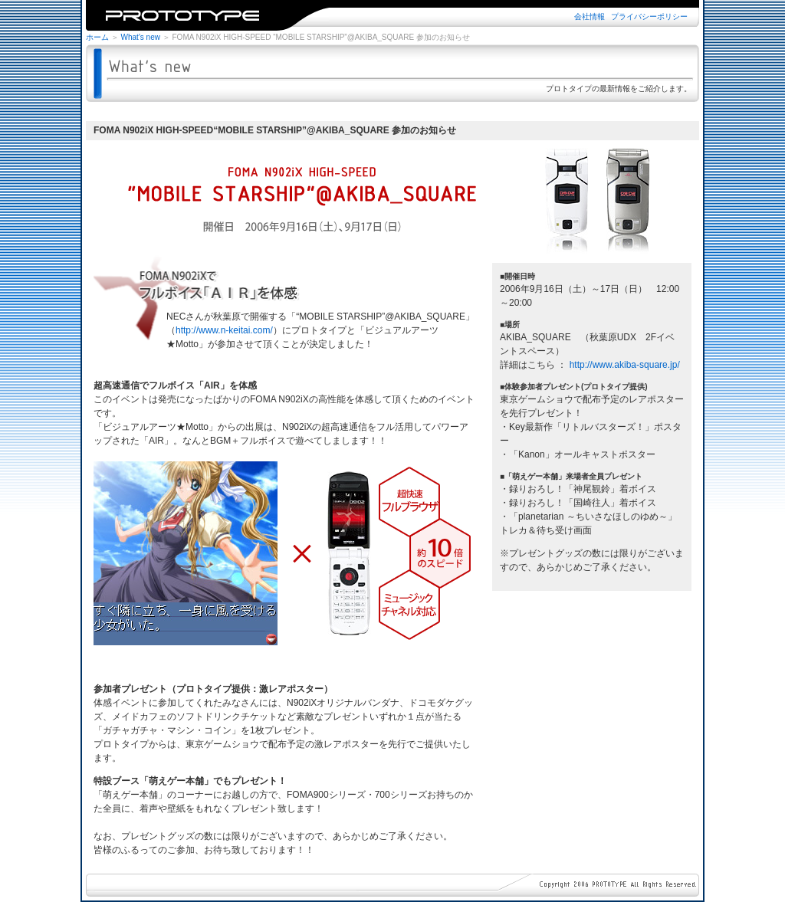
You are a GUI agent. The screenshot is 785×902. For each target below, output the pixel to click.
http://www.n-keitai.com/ (224, 330)
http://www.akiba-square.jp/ (625, 364)
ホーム (97, 37)
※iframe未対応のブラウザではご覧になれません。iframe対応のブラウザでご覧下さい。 (392, 15)
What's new (140, 37)
